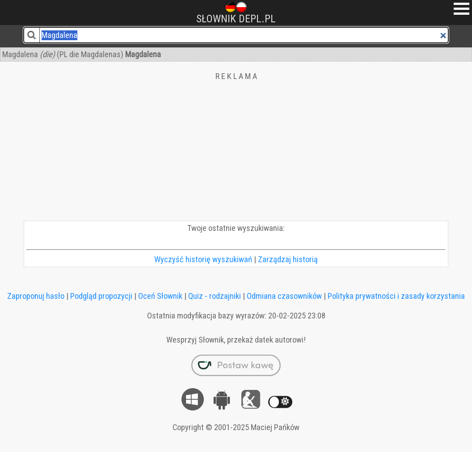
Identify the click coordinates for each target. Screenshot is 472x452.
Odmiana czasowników (284, 296)
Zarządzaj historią (288, 259)
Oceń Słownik (160, 296)
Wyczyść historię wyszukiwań (203, 259)
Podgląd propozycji (101, 296)
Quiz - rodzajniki (214, 296)
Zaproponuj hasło (35, 296)
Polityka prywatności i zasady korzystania (396, 296)
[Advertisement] (236, 153)
